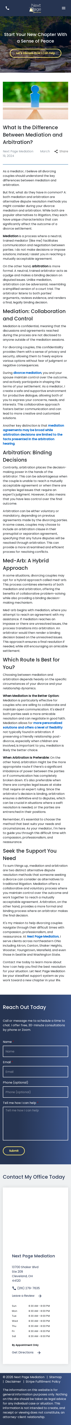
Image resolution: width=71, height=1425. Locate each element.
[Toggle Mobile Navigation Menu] (63, 8)
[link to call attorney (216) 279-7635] (7, 8)
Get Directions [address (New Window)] (26, 1352)
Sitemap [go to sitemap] (55, 1377)
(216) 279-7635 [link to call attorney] (26, 1288)
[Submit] (14, 1150)
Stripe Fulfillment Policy (43, 1381)
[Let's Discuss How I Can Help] (35, 53)
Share (61, 151)
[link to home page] (35, 8)
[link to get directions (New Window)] (35, 1275)
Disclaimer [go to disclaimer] (13, 1381)
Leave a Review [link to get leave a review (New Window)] (27, 1296)
